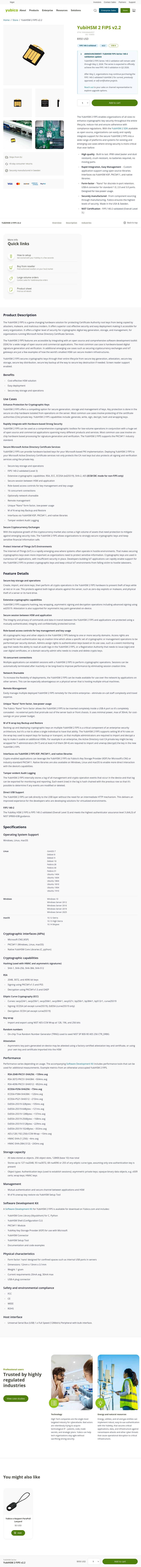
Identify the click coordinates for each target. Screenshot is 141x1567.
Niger (10, 2)
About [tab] (23, 10)
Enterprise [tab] (47, 10)
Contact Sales (110, 2)
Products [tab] (34, 10)
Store (125, 10)
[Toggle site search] (95, 10)
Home (6, 20)
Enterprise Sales (108, 10)
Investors (97, 2)
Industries (86, 222)
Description (71, 222)
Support (132, 2)
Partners (122, 2)
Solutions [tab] (76, 10)
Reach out (88, 87)
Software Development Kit (79, 1063)
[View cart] (133, 10)
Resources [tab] (62, 10)
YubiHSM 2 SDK (120, 128)
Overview (57, 222)
